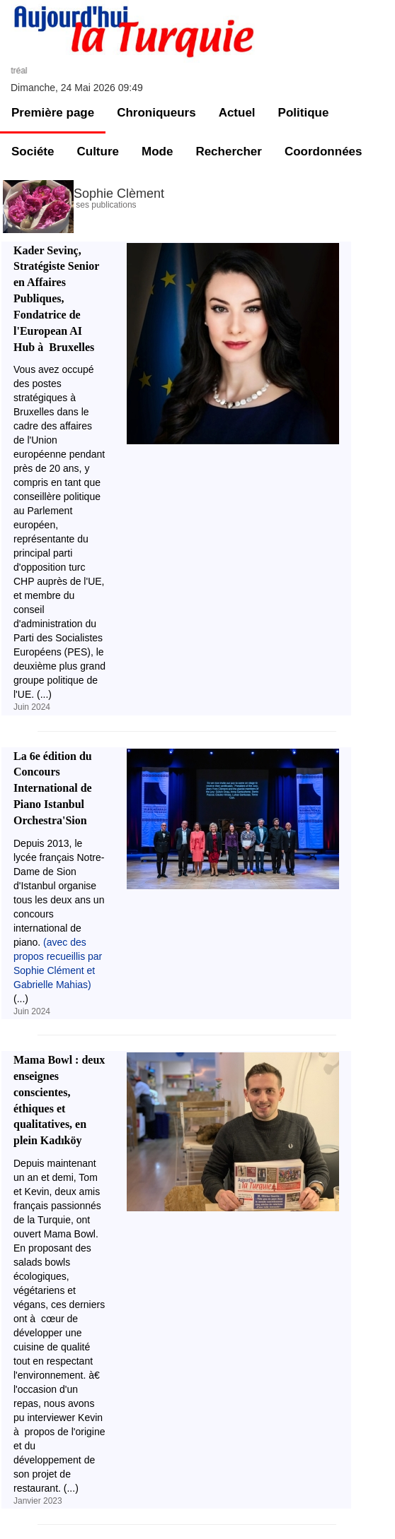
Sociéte (32, 151)
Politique (303, 112)
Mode (157, 151)
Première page (52, 112)
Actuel (237, 112)
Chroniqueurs (156, 112)
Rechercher (228, 151)
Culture (97, 151)
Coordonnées (323, 151)
